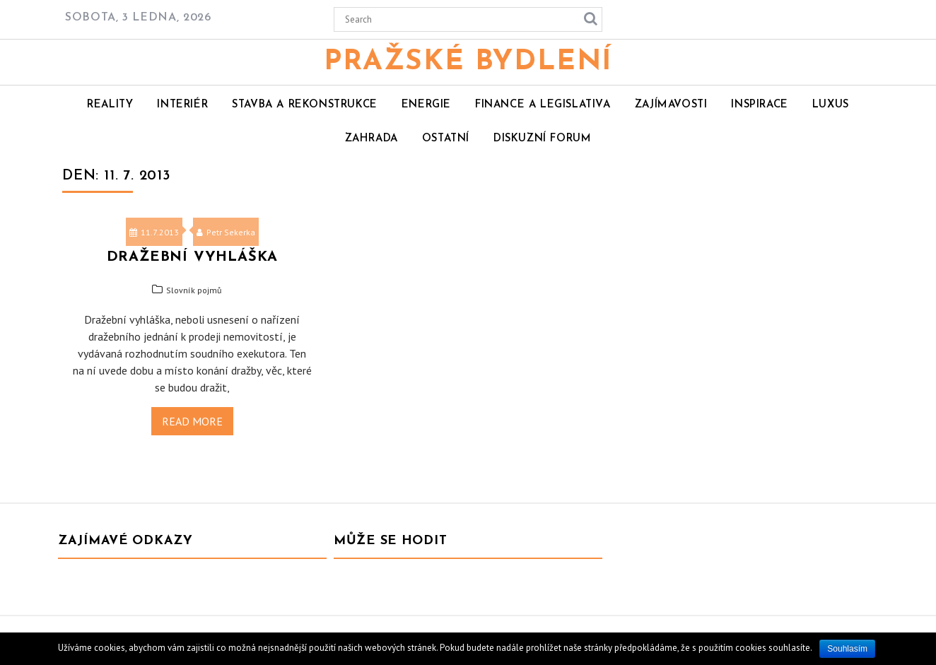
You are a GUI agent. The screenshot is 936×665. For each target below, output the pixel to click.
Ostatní (445, 139)
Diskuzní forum (542, 139)
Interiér (182, 105)
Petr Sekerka (226, 232)
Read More (192, 421)
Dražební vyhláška (193, 257)
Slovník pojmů (193, 290)
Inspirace (759, 105)
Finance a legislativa (543, 105)
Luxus (830, 105)
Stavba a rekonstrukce (305, 105)
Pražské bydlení (468, 62)
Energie (426, 105)
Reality (110, 105)
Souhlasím (847, 649)
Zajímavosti (671, 105)
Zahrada (371, 139)
